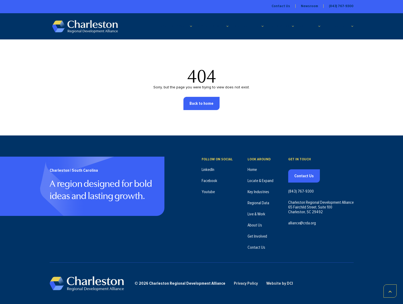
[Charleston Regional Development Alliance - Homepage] (85, 26)
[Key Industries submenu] (227, 26)
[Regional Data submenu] (263, 26)
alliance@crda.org (302, 223)
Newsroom (309, 6)
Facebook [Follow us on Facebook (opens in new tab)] (209, 181)
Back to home (201, 103)
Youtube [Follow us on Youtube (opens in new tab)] (208, 192)
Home (252, 169)
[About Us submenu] (319, 26)
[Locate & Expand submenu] (191, 26)
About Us (307, 26)
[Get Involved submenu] (352, 26)
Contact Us (281, 6)
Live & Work (279, 26)
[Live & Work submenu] (293, 26)
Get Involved (337, 26)
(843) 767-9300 (341, 6)
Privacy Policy (246, 283)
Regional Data (246, 26)
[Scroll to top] (390, 291)
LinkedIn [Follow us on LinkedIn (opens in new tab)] (208, 169)
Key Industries (210, 26)
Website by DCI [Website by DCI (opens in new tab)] (279, 283)
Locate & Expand (173, 26)
